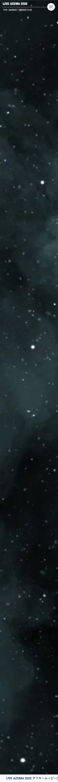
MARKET (13, 10)
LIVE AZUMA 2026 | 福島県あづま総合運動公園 (15, 4)
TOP (5, 10)
